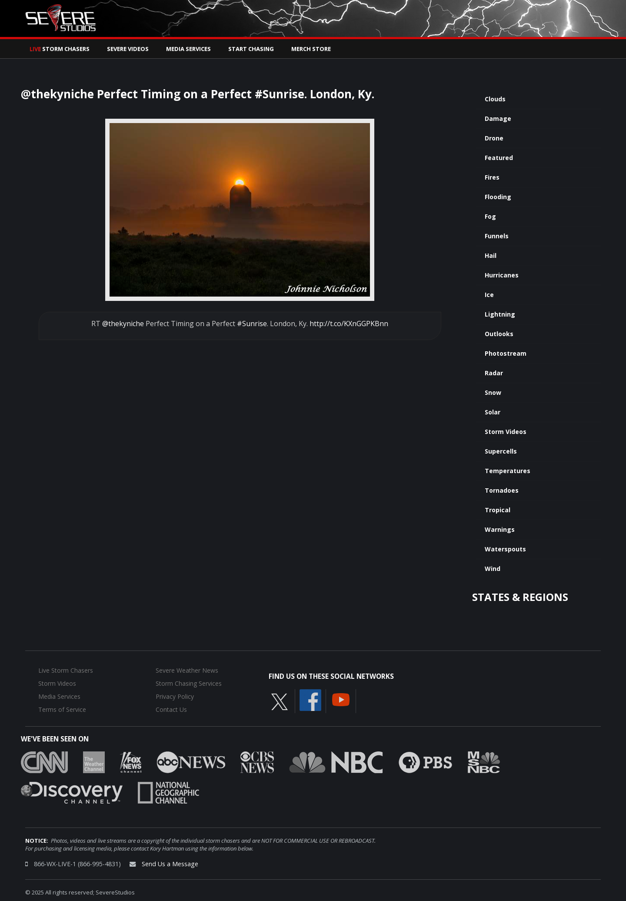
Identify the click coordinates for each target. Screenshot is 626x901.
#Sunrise (252, 323)
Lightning (500, 314)
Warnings (500, 529)
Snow (493, 392)
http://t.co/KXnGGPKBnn (349, 323)
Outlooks (499, 334)
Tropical (497, 510)
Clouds (495, 99)
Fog (490, 216)
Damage (498, 118)
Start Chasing (251, 49)
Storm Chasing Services (189, 683)
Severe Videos (128, 49)
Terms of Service (62, 709)
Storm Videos (505, 431)
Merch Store (311, 49)
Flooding (498, 197)
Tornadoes (502, 490)
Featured (499, 158)
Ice (489, 294)
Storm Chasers (60, 49)
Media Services (188, 49)
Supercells (501, 451)
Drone (494, 138)
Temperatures (507, 471)
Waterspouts (505, 549)
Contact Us (171, 709)
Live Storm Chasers (65, 670)
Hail (490, 255)
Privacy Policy (175, 696)
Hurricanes (502, 275)
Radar (494, 373)
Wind (492, 568)
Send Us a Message (170, 864)
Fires (492, 177)
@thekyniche (123, 323)
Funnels (497, 236)
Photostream (505, 353)
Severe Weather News (187, 670)
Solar (492, 412)
